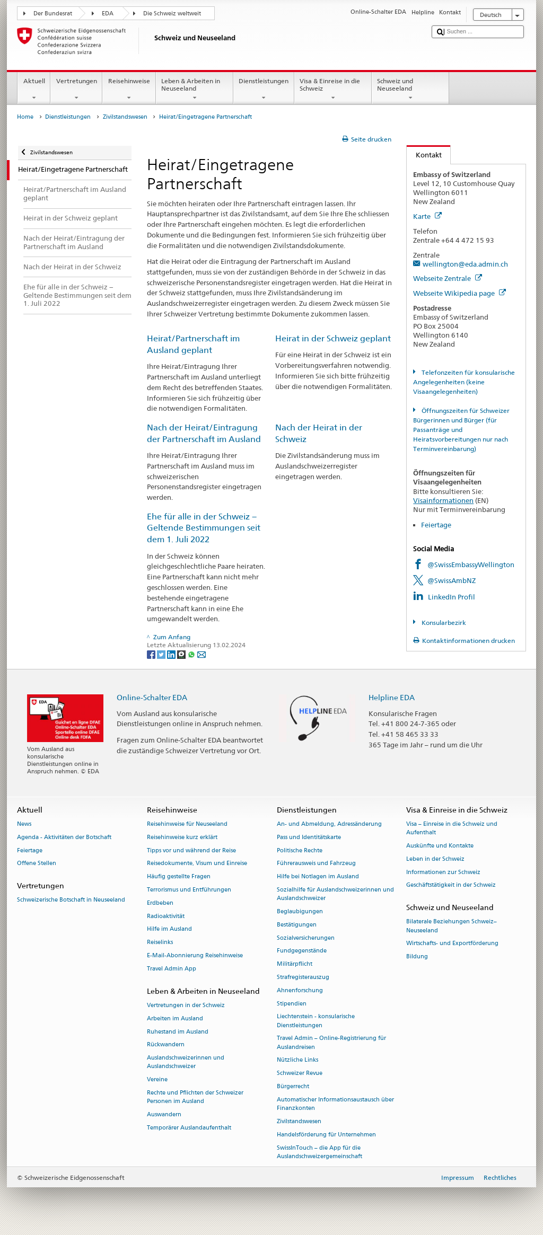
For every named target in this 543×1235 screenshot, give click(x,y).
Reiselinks (160, 942)
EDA (107, 13)
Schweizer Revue (299, 1073)
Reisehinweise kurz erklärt (182, 837)
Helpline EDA (392, 697)
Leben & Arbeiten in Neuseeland (194, 89)
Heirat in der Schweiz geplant (333, 338)
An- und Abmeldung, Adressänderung (329, 824)
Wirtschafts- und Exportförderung (452, 943)
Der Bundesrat (52, 13)
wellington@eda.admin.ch (465, 264)
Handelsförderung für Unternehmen (326, 1134)
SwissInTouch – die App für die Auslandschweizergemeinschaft (319, 1152)
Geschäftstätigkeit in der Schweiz (451, 885)
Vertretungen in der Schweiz (186, 1005)
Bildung (417, 957)
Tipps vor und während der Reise (191, 850)
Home (25, 116)
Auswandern (164, 1114)
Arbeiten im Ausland (175, 1018)
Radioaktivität (166, 916)
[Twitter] (162, 654)
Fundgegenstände (302, 951)
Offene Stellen (36, 863)
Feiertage (436, 525)
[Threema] (182, 654)
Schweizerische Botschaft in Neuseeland (71, 900)
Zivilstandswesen (125, 116)
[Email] (201, 654)
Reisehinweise (129, 89)
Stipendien (291, 1003)
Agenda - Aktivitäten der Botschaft (64, 837)
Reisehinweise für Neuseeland (187, 824)
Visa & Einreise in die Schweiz (333, 89)
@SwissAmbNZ (451, 580)
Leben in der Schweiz (435, 858)
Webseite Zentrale (447, 278)
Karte (427, 216)
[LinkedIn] (172, 654)
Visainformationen (443, 500)
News (24, 824)
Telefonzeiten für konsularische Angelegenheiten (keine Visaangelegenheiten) (463, 381)
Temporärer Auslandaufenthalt (189, 1127)
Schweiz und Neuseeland (410, 89)
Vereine (157, 1080)
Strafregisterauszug (303, 977)
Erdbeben (160, 902)
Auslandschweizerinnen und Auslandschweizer (185, 1062)
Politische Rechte (299, 850)
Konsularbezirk (443, 623)
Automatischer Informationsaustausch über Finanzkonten (335, 1104)
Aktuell (34, 89)
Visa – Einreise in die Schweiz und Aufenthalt (451, 828)
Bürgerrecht (293, 1086)
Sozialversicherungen (306, 937)
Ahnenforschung (300, 990)
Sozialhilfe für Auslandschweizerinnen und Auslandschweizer (335, 894)
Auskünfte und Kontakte (440, 845)
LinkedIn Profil (451, 597)
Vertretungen (76, 89)
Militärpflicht (294, 964)
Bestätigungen (297, 924)
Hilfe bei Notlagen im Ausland (318, 877)
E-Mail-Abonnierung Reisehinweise (195, 955)
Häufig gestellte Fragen (179, 877)
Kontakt (424, 155)
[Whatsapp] (192, 654)
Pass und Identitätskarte (309, 837)
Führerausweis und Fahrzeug (316, 863)
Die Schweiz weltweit (172, 13)
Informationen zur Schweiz (443, 872)
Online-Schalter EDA (152, 697)
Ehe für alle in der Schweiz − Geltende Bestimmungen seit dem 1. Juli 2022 (203, 528)
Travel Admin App (171, 968)
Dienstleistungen (264, 89)
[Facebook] (152, 654)
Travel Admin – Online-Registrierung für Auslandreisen (331, 1043)
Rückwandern (166, 1045)
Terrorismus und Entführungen (189, 889)
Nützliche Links (297, 1060)
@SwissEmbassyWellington (470, 564)
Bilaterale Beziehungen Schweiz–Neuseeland (451, 926)
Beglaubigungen (300, 911)
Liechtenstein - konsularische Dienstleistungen (316, 1021)
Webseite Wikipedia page (459, 293)
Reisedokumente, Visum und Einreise (197, 863)
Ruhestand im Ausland (177, 1031)
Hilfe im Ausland (169, 929)
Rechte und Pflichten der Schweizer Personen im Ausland (195, 1097)
